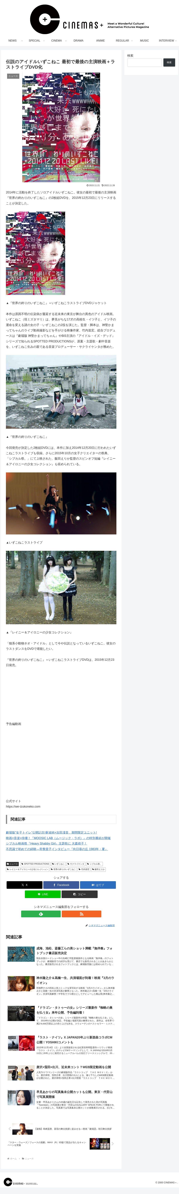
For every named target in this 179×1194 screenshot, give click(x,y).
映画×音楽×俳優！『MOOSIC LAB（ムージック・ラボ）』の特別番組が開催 (58, 838)
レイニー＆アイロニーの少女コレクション (27, 869)
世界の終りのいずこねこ (63, 869)
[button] (79, 894)
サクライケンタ (76, 864)
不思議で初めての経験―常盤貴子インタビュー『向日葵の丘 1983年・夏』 (57, 849)
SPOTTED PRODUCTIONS (35, 864)
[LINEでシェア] (43, 894)
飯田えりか (98, 869)
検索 (130, 55)
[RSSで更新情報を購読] (65, 914)
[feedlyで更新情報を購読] (57, 914)
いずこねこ (58, 864)
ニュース (12, 864)
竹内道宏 (84, 869)
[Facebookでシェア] (61, 885)
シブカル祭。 (94, 864)
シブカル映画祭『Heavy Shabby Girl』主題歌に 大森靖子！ (46, 843)
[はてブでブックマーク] (98, 885)
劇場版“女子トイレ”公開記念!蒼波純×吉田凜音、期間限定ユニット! (51, 832)
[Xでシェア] (24, 885)
